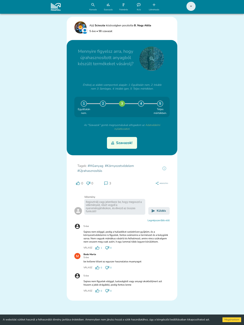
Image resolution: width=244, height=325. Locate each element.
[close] (151, 58)
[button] (191, 10)
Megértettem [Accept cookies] (231, 319)
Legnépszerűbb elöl (159, 220)
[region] (164, 168)
